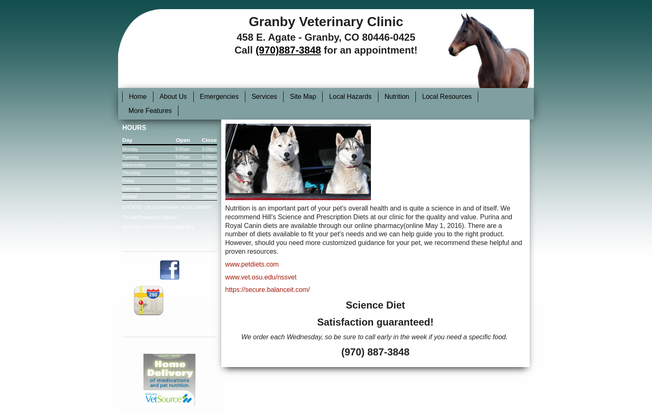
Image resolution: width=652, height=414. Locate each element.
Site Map (303, 96)
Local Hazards (350, 96)
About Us (173, 96)
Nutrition (397, 96)
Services (264, 96)
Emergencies (219, 96)
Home (138, 96)
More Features (150, 110)
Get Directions (169, 299)
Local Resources (447, 96)
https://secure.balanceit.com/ (267, 289)
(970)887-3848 (288, 50)
